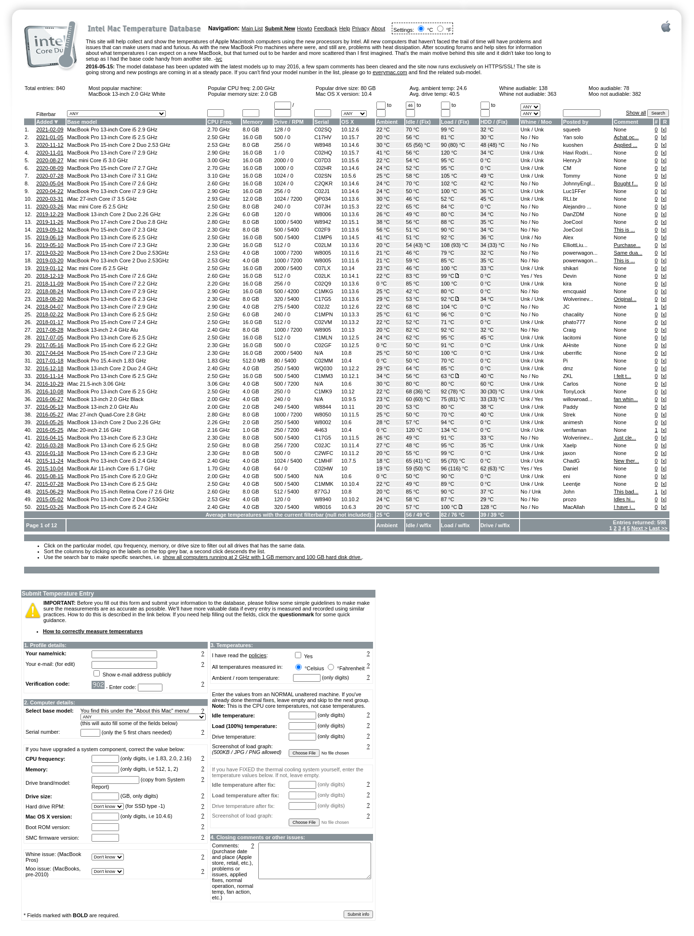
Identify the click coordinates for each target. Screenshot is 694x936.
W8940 (322, 499)
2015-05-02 (49, 499)
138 (543, 88)
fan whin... (626, 399)
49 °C (487, 176)
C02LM (322, 245)
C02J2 (322, 307)
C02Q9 (322, 283)
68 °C (412, 307)
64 (277, 468)
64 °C (412, 368)
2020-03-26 (49, 206)
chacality (573, 314)
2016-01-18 (49, 453)
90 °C (447, 230)
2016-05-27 (49, 414)
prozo (569, 499)
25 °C (383, 176)
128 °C (488, 507)
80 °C (447, 214)
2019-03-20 (49, 253)
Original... (625, 299)
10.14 (348, 268)
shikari (570, 268)
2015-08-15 (49, 476)
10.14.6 (350, 145)
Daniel (570, 468)
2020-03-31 (49, 199)
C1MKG (323, 291)
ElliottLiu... (575, 245)
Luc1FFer (574, 191)
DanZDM (573, 214)
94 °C (447, 422)
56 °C (412, 137)
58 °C (412, 176)
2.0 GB (269, 94)
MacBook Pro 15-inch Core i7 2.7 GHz (112, 168)
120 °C (449, 153)
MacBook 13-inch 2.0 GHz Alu (102, 407)
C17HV (322, 137)
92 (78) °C (453, 391)
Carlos (570, 384)
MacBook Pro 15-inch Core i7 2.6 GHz (112, 183)
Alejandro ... (577, 206)
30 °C (487, 137)
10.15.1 (350, 222)
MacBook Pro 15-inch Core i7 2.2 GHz (112, 283)
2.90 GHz (218, 153)
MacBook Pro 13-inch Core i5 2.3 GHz (112, 299)
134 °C (449, 430)
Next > (639, 528)
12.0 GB (252, 199)
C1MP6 (323, 237)
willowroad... (577, 399)
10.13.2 (350, 322)
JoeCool (572, 222)
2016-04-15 (49, 438)
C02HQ (323, 153)
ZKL (568, 376)
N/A (318, 353)
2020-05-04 (49, 183)
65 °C (412, 206)
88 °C (447, 222)
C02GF (322, 345)
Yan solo (573, 137)
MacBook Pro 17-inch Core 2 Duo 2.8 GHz (117, 222)
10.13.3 (350, 314)
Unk (525, 129)
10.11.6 (350, 253)
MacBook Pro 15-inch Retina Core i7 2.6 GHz (120, 491)
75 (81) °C (453, 399)
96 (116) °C (454, 468)
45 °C (487, 199)
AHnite (571, 345)
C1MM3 (323, 376)
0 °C (485, 160)
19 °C (383, 468)
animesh (573, 422)
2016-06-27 (49, 399)
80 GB (367, 88)
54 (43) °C (418, 245)
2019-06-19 (49, 237)
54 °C (412, 160)
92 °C (447, 237)
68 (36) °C (418, 391)
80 (277, 361)
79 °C (447, 253)
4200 (293, 291)
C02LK (322, 276)
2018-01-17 (49, 322)
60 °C (487, 384)
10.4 (366, 94)
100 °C (449, 191)
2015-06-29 (49, 491)
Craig (569, 330)
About (379, 28)
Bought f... (626, 183)
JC (566, 307)
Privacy (360, 28)
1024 (280, 176)
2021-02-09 (49, 129)
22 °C (383, 129)
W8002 (322, 422)
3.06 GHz (218, 384)
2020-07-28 (49, 176)
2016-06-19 (49, 407)
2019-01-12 (49, 268)
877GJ (322, 491)
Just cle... (625, 438)
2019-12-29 (49, 214)
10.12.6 (350, 129)
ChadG (571, 461)
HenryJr (572, 160)
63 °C (447, 376)
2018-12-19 (49, 276)
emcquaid (574, 291)
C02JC (322, 445)
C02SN (322, 176)
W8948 (322, 145)
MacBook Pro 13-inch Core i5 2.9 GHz (112, 129)
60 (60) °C (418, 399)
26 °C (383, 214)
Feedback (325, 28)
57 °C (412, 422)
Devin (569, 276)
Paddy (570, 407)
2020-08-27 (49, 160)
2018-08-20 (49, 299)
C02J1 (322, 191)
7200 (296, 199)
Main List (252, 28)
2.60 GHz (218, 183)
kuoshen (573, 145)
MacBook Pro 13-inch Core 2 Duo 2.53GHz (118, 253)
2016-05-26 (49, 422)
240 (278, 206)
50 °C (412, 191)
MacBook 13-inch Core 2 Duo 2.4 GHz (112, 368)
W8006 (322, 214)
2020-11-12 (49, 145)
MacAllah (574, 507)
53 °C (412, 299)
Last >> (658, 528)
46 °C (412, 199)
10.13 (348, 330)
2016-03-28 (49, 445)
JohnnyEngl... (579, 183)
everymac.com (390, 72)
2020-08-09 (49, 168)
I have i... (624, 507)
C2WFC (323, 453)
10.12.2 (350, 368)
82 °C (412, 330)
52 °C (412, 168)
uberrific (572, 353)
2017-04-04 (49, 353)
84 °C (447, 206)
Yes (524, 276)
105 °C (449, 176)
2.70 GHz (218, 129)
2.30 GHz (218, 230)
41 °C (383, 153)
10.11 (348, 407)
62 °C (412, 337)
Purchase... (627, 245)
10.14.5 (350, 237)
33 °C (487, 268)
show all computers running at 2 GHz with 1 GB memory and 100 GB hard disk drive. (261, 557)
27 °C (383, 445)
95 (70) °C (453, 461)
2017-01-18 (49, 361)
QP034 (322, 199)
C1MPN (323, 314)
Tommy (571, 176)
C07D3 (322, 160)
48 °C (412, 445)
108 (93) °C (454, 245)
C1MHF (323, 461)
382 (636, 94)
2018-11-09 (49, 283)
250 (278, 368)
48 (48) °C (492, 145)
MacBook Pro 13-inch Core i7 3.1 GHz (112, 176)
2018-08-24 (49, 291)
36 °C (487, 191)
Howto (304, 28)
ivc (219, 59)
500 (278, 137)
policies (258, 655)
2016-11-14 (49, 376)
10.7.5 (348, 461)
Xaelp (569, 445)
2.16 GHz (218, 430)
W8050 (322, 414)
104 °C (449, 307)
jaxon (569, 453)
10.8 (346, 353)
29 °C (383, 299)
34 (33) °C (492, 245)
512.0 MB (253, 361)
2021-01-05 (49, 137)
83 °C (412, 276)
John (568, 491)
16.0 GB (252, 137)
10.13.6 (350, 199)
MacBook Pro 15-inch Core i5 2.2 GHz (112, 345)
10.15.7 (350, 137)
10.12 (348, 391)
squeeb (571, 129)
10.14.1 (350, 276)
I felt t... (622, 376)
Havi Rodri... (577, 153)
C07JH (322, 206)
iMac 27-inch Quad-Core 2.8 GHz (106, 414)
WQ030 (323, 368)
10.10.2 (350, 499)
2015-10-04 (49, 468)
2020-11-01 (49, 153)
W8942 (322, 222)
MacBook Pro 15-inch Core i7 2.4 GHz (112, 322)
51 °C (412, 230)
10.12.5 (350, 337)
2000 (280, 160)
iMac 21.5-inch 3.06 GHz (96, 384)
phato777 (574, 322)
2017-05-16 (49, 345)
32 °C (487, 129)
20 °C (383, 137)
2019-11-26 (49, 222)
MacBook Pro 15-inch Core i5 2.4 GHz (112, 507)
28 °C (383, 422)
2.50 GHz (218, 137)
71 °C (447, 322)
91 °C (447, 345)
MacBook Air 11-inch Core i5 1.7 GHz (111, 468)
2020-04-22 (49, 191)
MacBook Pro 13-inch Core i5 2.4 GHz (112, 461)
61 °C (412, 314)
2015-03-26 (49, 507)
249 (278, 407)
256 (278, 145)
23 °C (383, 268)
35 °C (487, 222)
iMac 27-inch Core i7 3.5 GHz (101, 199)
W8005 (322, 253)
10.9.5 (348, 399)
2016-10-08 (49, 391)
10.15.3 (350, 206)
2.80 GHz (218, 222)
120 (278, 214)
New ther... (626, 461)
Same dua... (628, 253)
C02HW (323, 468)
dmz (568, 368)
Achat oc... (626, 137)
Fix (425, 122)
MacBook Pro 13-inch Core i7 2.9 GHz (112, 153)
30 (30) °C (492, 391)
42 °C (487, 183)
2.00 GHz (264, 88)
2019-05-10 (49, 245)
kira (567, 283)
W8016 (322, 507)
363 (551, 94)
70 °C (412, 129)
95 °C (447, 160)
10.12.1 (350, 376)
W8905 (322, 330)
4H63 (320, 430)
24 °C (383, 168)
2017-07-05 (49, 337)
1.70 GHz (218, 468)
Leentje (571, 484)
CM (567, 168)
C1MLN (323, 337)
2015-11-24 (49, 461)
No (523, 137)
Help (344, 28)
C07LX (322, 268)
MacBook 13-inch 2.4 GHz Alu (102, 330)
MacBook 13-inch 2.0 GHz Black (105, 399)
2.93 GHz (218, 199)
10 (344, 468)
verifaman (574, 430)
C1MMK (324, 484)
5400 (296, 222)
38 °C (383, 222)
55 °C (412, 453)
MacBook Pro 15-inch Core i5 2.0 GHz (112, 476)
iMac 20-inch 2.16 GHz (94, 430)
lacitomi (572, 337)
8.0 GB (250, 129)
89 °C (447, 484)
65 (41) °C (418, 461)
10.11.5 (350, 414)
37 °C (487, 491)
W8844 (322, 407)
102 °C (449, 183)
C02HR (323, 168)
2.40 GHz (218, 330)
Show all (636, 113)
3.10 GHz (218, 176)
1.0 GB (250, 430)
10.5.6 (348, 176)
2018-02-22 (49, 314)
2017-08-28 (49, 330)
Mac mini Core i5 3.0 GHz (97, 160)
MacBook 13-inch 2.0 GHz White (126, 94)
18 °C (383, 461)
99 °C (447, 129)
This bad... (626, 491)
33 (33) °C (492, 399)
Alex (568, 237)
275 (278, 307)
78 (626, 88)
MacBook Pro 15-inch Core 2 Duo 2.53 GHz (118, 145)
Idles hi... (624, 499)
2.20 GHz (218, 283)
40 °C (487, 376)
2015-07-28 (49, 484)
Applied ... (625, 145)
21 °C (383, 253)
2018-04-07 (49, 307)
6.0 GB (250, 214)
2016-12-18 (49, 368)
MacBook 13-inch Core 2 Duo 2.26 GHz (113, 214)
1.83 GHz (218, 361)
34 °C (487, 153)
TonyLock (574, 391)
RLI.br (570, 199)
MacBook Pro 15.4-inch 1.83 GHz (106, 361)
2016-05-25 (49, 430)
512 (278, 245)
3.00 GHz (218, 160)
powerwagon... (580, 253)
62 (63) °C (492, 468)
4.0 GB (250, 253)
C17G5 (322, 299)
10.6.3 (348, 507)
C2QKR (323, 183)
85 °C (447, 260)
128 (278, 129)
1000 (280, 168)
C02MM (323, 361)
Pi (565, 361)
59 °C (412, 260)
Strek (569, 414)
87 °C (447, 499)
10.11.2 (350, 453)
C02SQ (323, 129)
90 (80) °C (453, 145)
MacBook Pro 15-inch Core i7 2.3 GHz (112, 230)
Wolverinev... (578, 299)
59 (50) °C (418, 468)
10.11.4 (350, 445)
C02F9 (322, 230)
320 (278, 299)
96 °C (447, 314)
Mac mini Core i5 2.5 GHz (97, 206)
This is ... (624, 230)
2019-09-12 (49, 230)
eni (566, 476)
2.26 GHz (218, 214)
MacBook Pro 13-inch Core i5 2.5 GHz (112, 137)
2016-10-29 (49, 384)
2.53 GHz (218, 145)
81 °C (447, 137)
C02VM (323, 322)
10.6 (346, 384)
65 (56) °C (418, 145)
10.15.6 (350, 160)
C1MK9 (323, 391)
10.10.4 (350, 484)
